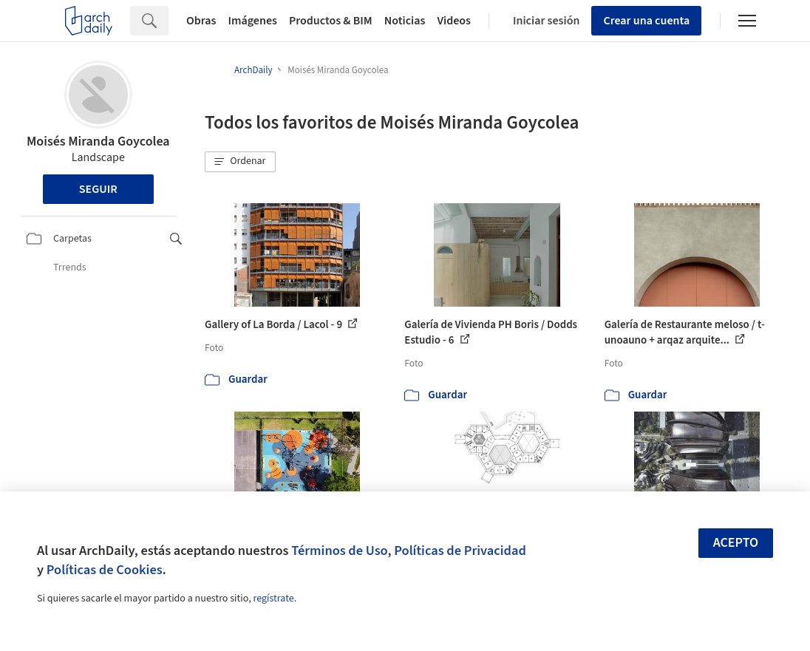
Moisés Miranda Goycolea (98, 141)
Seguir (98, 189)
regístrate (273, 598)
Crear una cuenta (646, 21)
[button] (240, 161)
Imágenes (252, 21)
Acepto (736, 543)
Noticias (405, 21)
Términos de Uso (339, 550)
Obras (201, 21)
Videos (454, 21)
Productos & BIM (330, 21)
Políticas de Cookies (105, 569)
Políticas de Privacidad (460, 550)
